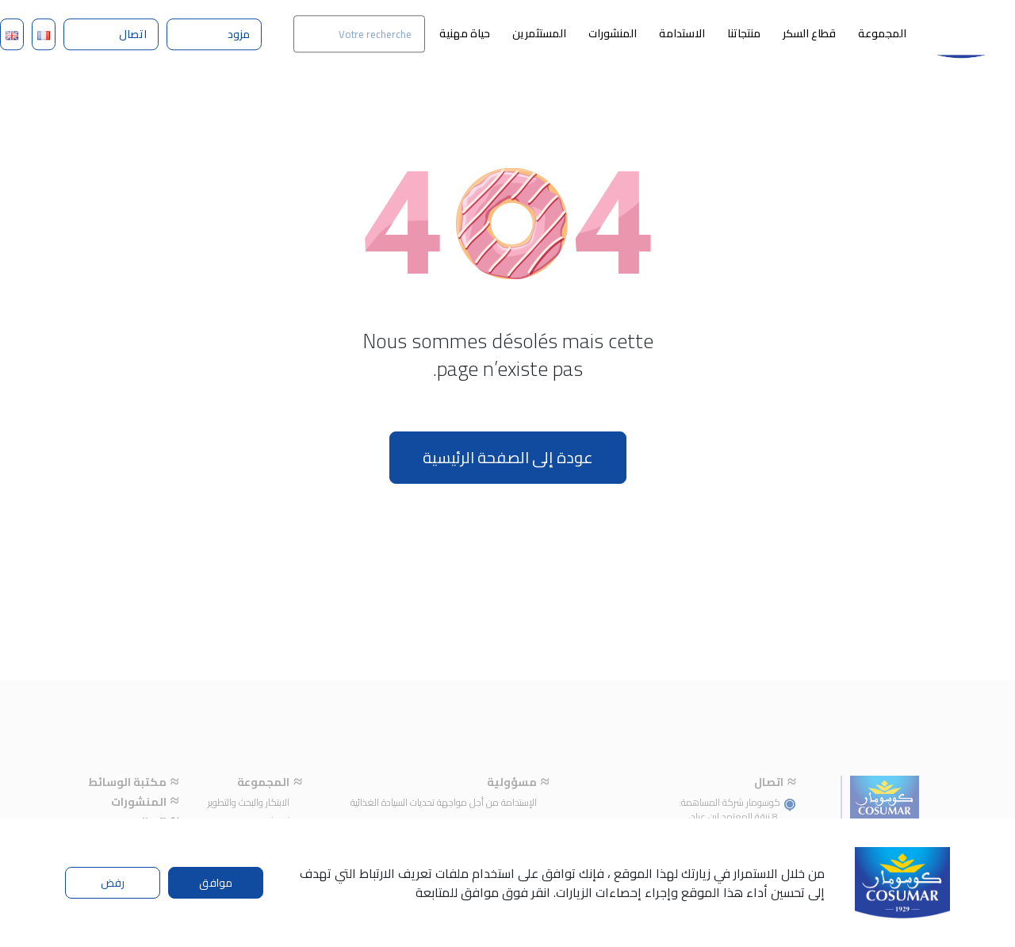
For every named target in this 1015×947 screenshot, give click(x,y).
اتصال (133, 34)
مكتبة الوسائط (127, 802)
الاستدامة (682, 33)
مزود (239, 34)
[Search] (359, 34)
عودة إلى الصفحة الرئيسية (508, 457)
